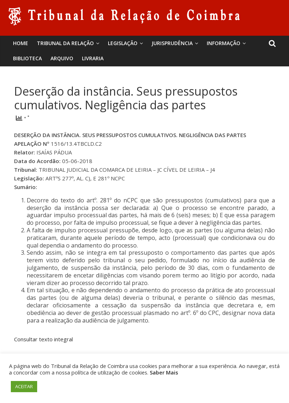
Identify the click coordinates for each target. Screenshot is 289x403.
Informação (223, 43)
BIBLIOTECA (27, 58)
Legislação (122, 43)
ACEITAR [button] (24, 386)
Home (20, 43)
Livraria (93, 58)
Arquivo (62, 58)
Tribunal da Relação (65, 43)
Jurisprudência (172, 43)
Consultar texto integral (43, 339)
